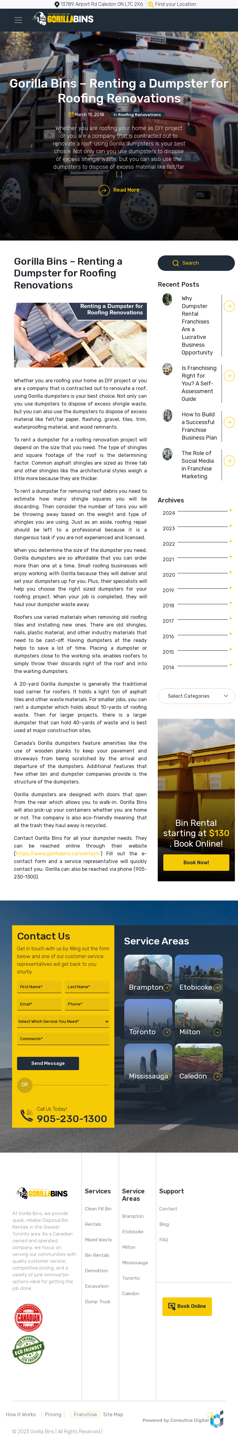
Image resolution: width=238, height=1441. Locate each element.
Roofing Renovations (139, 114)
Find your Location (175, 4)
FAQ (163, 1240)
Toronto (131, 1278)
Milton (128, 1247)
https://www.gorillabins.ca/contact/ (58, 854)
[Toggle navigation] (18, 20)
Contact (168, 1209)
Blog (164, 1224)
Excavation (97, 1286)
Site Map (113, 1414)
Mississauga (135, 1262)
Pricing (53, 1414)
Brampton (133, 1216)
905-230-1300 (72, 1119)
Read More (126, 190)
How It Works (21, 1414)
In (137, 114)
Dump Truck (97, 1301)
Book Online (191, 1306)
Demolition (96, 1271)
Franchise (85, 1414)
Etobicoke (132, 1232)
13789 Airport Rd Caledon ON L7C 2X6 (102, 4)
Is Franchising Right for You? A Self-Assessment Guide (199, 383)
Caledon (130, 1293)
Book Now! (196, 863)
